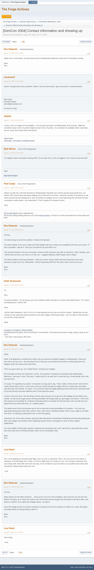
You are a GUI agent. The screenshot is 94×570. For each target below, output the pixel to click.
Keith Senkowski (12, 281)
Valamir (7, 116)
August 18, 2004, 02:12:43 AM (13, 532)
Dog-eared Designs (11, 175)
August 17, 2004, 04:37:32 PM (13, 188)
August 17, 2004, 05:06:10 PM (13, 285)
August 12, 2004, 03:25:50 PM (13, 120)
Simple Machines (19, 567)
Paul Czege (9, 184)
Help (71, 567)
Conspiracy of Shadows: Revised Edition (18, 330)
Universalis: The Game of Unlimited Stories (19, 141)
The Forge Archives (15, 9)
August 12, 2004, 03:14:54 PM (13, 81)
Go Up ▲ (90, 567)
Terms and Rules (80, 567)
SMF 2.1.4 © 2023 (7, 567)
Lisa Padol (9, 449)
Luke (58, 22)
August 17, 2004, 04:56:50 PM (13, 230)
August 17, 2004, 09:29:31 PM (13, 487)
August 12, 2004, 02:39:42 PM (13, 53)
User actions (85, 42)
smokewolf (9, 77)
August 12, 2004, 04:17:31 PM (13, 153)
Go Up (4, 552)
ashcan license (44, 215)
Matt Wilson (10, 149)
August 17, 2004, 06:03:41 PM (13, 453)
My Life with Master (11, 213)
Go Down (6, 42)
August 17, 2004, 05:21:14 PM (13, 349)
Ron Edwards (10, 49)
